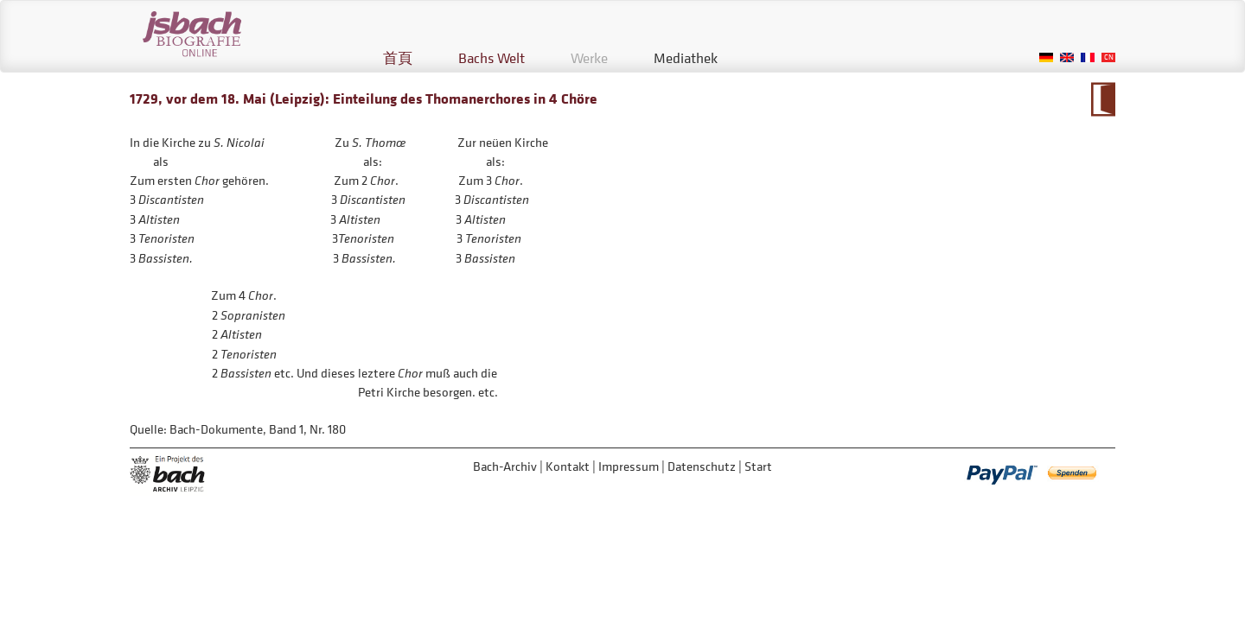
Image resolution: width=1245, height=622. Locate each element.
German (1046, 57)
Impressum (628, 466)
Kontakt (568, 466)
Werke (589, 57)
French (1088, 57)
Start (758, 466)
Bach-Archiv (505, 466)
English (1067, 57)
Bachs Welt (491, 57)
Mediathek (686, 57)
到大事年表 (1102, 99)
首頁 (397, 57)
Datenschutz (701, 466)
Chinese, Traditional (1108, 57)
